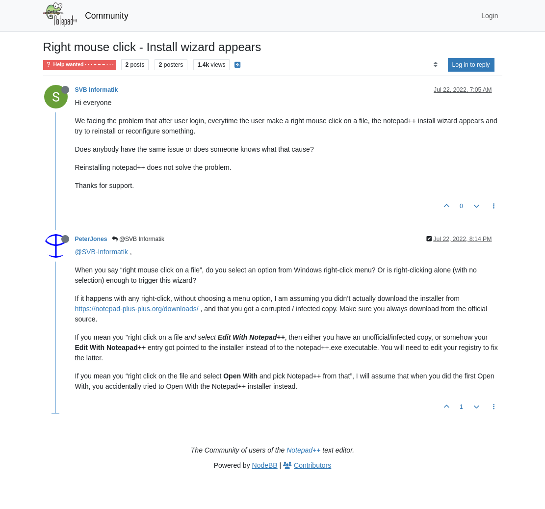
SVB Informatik (96, 89)
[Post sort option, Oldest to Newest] (435, 65)
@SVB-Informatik (101, 252)
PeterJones (91, 239)
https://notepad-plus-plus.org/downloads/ (137, 309)
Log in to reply (471, 64)
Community (107, 16)
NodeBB (265, 465)
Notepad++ (303, 450)
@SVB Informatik (138, 239)
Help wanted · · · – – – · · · (80, 64)
